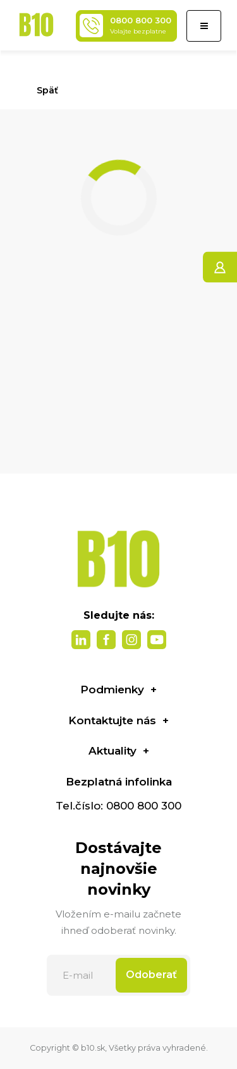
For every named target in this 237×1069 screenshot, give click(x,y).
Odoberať (151, 975)
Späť (41, 90)
